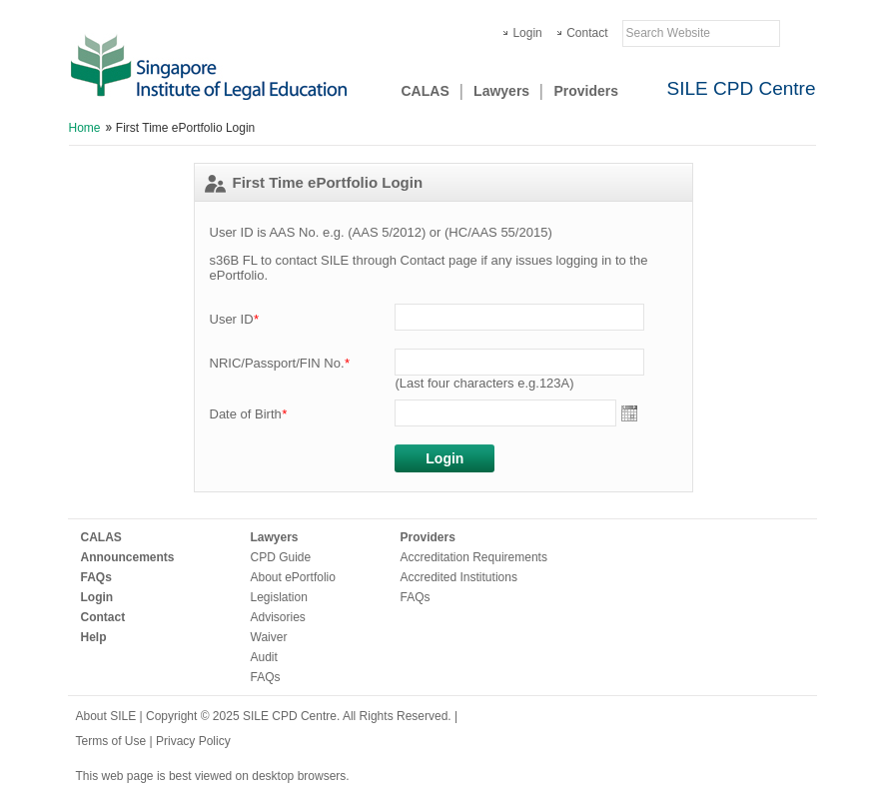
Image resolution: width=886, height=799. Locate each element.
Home (85, 128)
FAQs (96, 577)
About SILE (106, 716)
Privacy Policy (193, 741)
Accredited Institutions (459, 577)
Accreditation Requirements (474, 557)
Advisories (278, 617)
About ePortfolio (293, 577)
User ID (234, 319)
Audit (264, 657)
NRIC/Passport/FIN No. (280, 363)
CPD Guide (281, 557)
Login (526, 33)
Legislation (279, 597)
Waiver (269, 637)
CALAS (425, 91)
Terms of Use (113, 741)
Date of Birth (248, 413)
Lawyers (501, 91)
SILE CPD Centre (741, 88)
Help (94, 637)
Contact (586, 33)
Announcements (128, 557)
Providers (585, 91)
